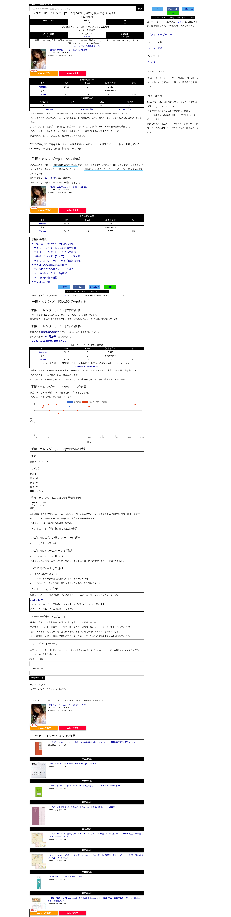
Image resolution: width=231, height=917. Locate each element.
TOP (33, 5)
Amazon (43, 87)
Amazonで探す (44, 73)
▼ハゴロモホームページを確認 (49, 273)
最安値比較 (87, 759)
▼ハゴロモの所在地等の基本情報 (49, 265)
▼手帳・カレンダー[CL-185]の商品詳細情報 (56, 260)
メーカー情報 (155, 48)
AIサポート (154, 62)
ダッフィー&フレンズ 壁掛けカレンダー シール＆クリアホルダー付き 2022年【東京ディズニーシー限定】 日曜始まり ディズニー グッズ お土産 (95, 835)
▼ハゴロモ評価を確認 (44, 277)
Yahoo (42, 94)
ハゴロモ (54, 5)
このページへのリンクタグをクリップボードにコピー (87, 291)
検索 (140, 8)
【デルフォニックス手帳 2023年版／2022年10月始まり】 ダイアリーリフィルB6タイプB (85, 786)
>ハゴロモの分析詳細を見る (87, 46)
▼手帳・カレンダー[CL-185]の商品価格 (54, 252)
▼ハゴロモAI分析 (41, 282)
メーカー (42, 5)
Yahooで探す (72, 73)
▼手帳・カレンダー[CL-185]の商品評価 (54, 248)
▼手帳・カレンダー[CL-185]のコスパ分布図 (56, 256)
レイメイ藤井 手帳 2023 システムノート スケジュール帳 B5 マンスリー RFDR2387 (83, 807)
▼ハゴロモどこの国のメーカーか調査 (53, 269)
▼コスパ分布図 (125, 109)
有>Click (87, 37)
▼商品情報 (48, 109)
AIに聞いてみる (37, 678)
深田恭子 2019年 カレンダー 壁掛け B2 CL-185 (68, 50)
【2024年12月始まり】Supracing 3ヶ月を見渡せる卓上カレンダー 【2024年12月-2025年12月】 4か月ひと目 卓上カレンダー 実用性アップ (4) (95, 899)
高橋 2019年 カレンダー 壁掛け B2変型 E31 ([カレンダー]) (73, 763)
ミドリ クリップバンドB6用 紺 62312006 (66, 876)
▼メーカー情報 (87, 109)
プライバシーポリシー (160, 34)
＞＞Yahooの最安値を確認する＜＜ (87, 366)
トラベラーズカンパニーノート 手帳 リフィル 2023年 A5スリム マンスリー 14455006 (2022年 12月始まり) (92, 742)
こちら (64, 295)
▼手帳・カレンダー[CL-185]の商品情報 (53, 243)
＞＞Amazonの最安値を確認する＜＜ (49, 341)
